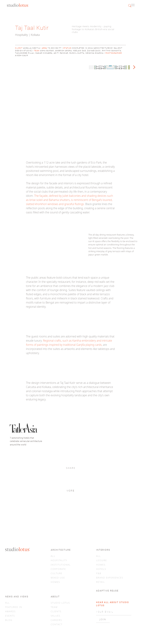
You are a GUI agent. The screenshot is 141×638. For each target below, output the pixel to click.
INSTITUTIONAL (61, 564)
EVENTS (10, 615)
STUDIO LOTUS (60, 602)
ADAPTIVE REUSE (107, 590)
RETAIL (100, 582)
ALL (53, 556)
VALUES (55, 615)
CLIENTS (56, 611)
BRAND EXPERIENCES (109, 577)
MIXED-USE (58, 577)
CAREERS (56, 620)
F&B (98, 573)
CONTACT (57, 624)
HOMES (55, 582)
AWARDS (10, 611)
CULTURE (57, 573)
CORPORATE (58, 569)
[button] (134, 5)
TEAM (54, 607)
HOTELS (101, 569)
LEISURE (101, 560)
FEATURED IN (13, 607)
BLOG (8, 620)
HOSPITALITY (59, 560)
